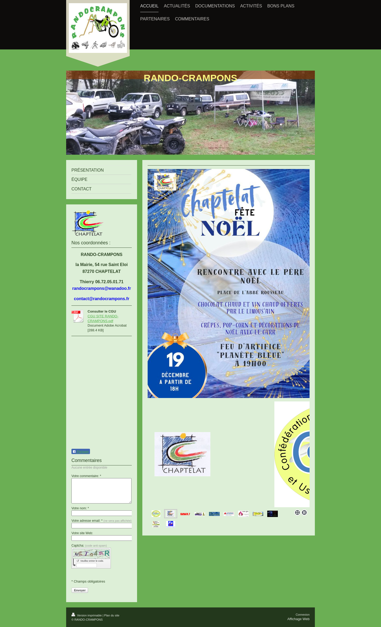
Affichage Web (298, 619)
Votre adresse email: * (101, 521)
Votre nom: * (80, 508)
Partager (80, 452)
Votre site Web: (82, 533)
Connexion (303, 614)
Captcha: (89, 545)
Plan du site (111, 615)
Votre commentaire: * (86, 476)
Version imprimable (87, 615)
